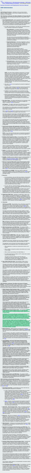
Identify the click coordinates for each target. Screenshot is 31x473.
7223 (5, 338)
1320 (7, 385)
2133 (12, 131)
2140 (12, 102)
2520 (26, 171)
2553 (14, 465)
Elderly (6, 401)
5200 (3, 412)
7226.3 (26, 424)
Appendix (26, 329)
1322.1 (19, 415)
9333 (14, 399)
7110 (11, 84)
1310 (3, 385)
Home (3, 2)
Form (22, 394)
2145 (28, 408)
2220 (21, 199)
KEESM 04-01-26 (8, 2)
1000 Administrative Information (18, 2)
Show (1, 1)
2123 (7, 168)
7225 (13, 343)
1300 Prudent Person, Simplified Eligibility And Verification (16, 3)
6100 (26, 411)
